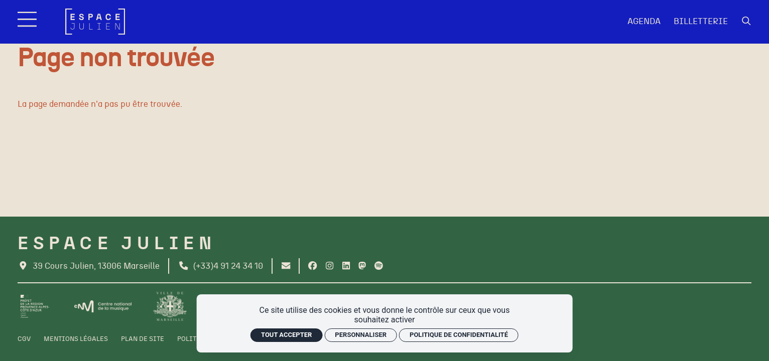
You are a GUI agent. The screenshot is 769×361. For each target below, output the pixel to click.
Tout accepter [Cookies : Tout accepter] (286, 334)
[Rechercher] (746, 22)
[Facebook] (312, 266)
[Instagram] (329, 266)
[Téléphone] (220, 266)
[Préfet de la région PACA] (35, 306)
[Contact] (286, 266)
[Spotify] (378, 266)
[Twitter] (362, 266)
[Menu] (28, 22)
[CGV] (24, 339)
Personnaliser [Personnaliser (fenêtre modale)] (361, 334)
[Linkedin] (346, 266)
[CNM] (103, 306)
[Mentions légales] (76, 339)
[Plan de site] (142, 339)
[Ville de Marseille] (170, 306)
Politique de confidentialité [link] (459, 334)
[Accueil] (95, 22)
